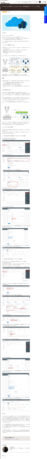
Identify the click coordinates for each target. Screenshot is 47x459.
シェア (5, 455)
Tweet (3, 455)
